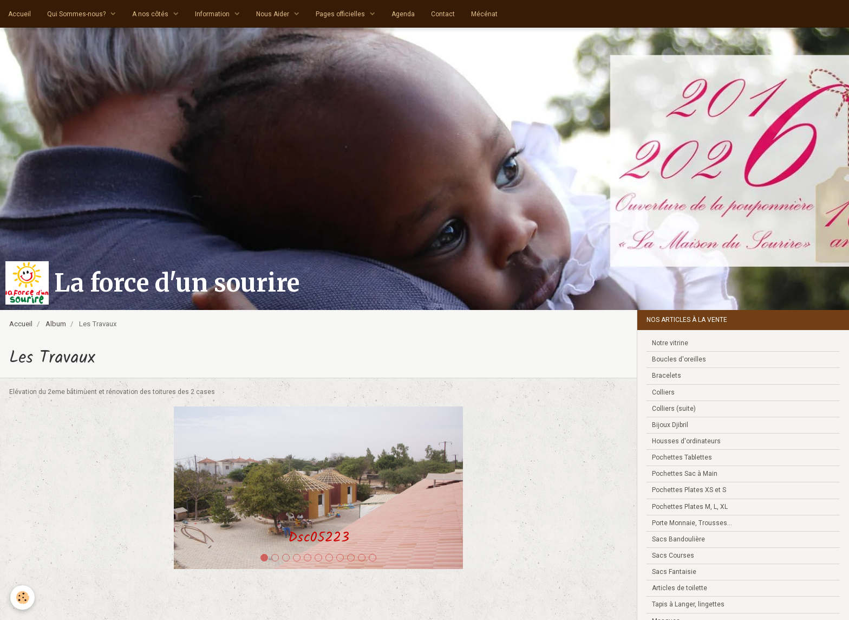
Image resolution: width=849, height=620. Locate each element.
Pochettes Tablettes (682, 457)
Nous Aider (273, 14)
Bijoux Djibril (670, 425)
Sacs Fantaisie (674, 572)
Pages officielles (341, 14)
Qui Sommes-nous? (77, 14)
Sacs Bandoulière (678, 539)
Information (213, 14)
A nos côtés (151, 14)
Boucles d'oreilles (679, 359)
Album (55, 324)
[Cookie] (23, 597)
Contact (443, 14)
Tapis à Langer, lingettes (688, 604)
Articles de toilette (679, 588)
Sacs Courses (673, 555)
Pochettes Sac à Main (684, 473)
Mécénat (484, 14)
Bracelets (666, 375)
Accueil (19, 14)
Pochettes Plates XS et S (689, 490)
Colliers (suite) (674, 408)
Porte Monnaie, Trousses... (692, 523)
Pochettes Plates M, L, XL (690, 507)
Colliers (663, 392)
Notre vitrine (670, 343)
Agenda (403, 14)
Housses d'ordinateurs (686, 441)
